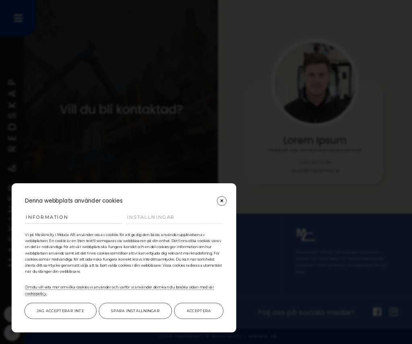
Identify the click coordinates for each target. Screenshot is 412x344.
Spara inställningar (135, 311)
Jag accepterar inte (60, 311)
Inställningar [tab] (151, 217)
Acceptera (199, 311)
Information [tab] (47, 217)
